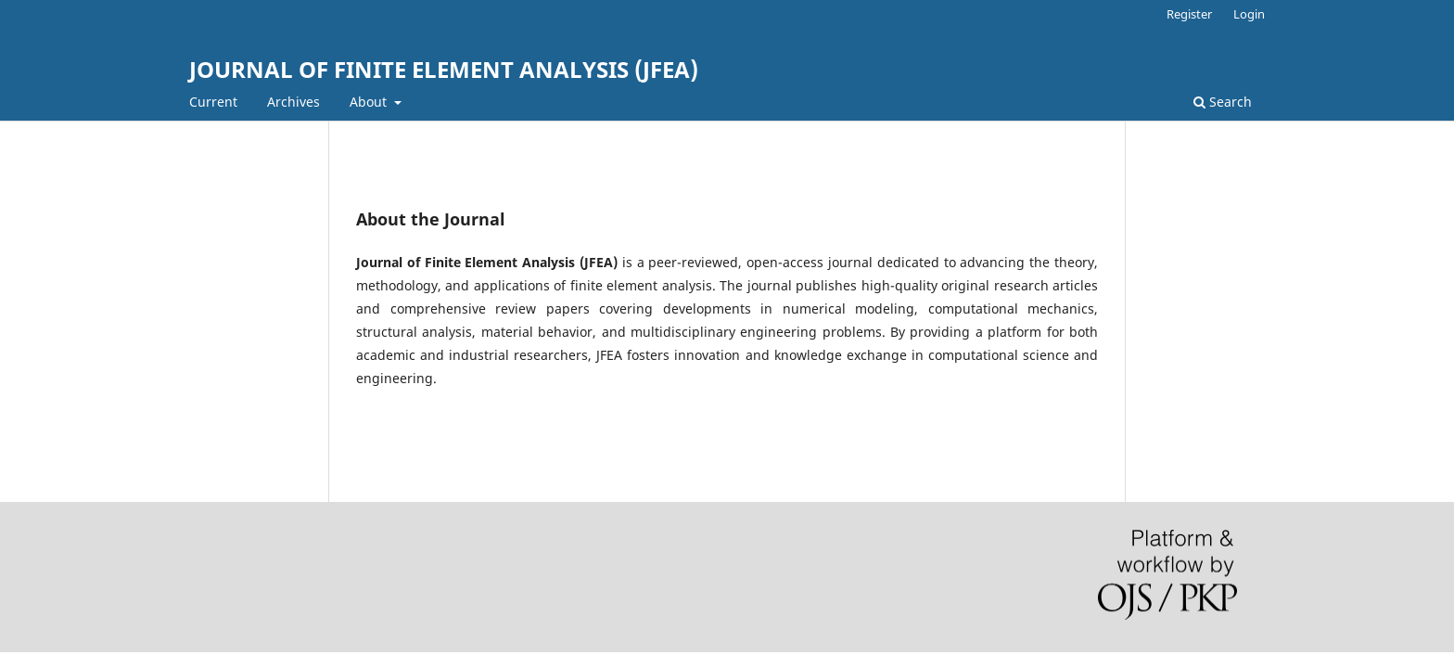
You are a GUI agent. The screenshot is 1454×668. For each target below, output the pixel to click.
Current (213, 101)
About (370, 101)
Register (1189, 14)
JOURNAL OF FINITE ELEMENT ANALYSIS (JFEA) (443, 69)
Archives (293, 101)
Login (1249, 14)
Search (1222, 101)
